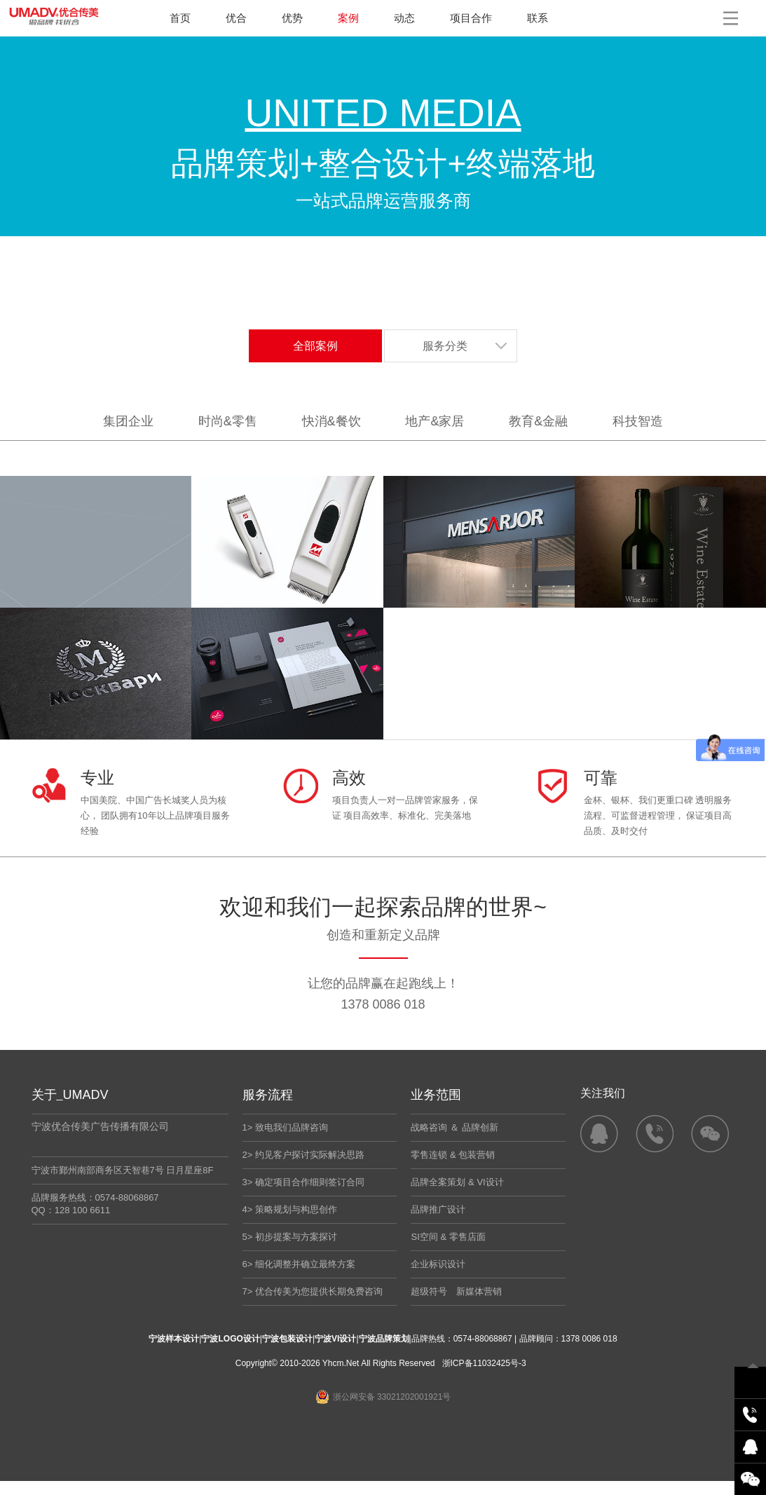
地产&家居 (434, 421)
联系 (537, 18)
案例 (348, 18)
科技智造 (638, 421)
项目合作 (471, 18)
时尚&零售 (227, 421)
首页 (180, 18)
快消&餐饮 (331, 421)
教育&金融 (538, 421)
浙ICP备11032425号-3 (484, 1363)
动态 (404, 18)
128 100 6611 (83, 1210)
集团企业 (128, 421)
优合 (236, 18)
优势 (292, 18)
